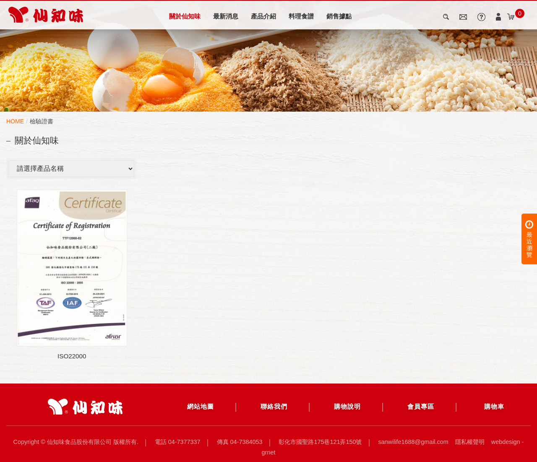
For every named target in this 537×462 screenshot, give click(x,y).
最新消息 (225, 16)
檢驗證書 (41, 121)
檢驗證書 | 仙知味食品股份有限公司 (45, 14)
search (446, 16)
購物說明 (347, 406)
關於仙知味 (185, 16)
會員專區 (420, 406)
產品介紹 (263, 16)
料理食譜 (301, 16)
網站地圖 (200, 406)
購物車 (494, 406)
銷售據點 (339, 16)
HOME (15, 121)
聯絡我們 (274, 406)
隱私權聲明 (470, 442)
